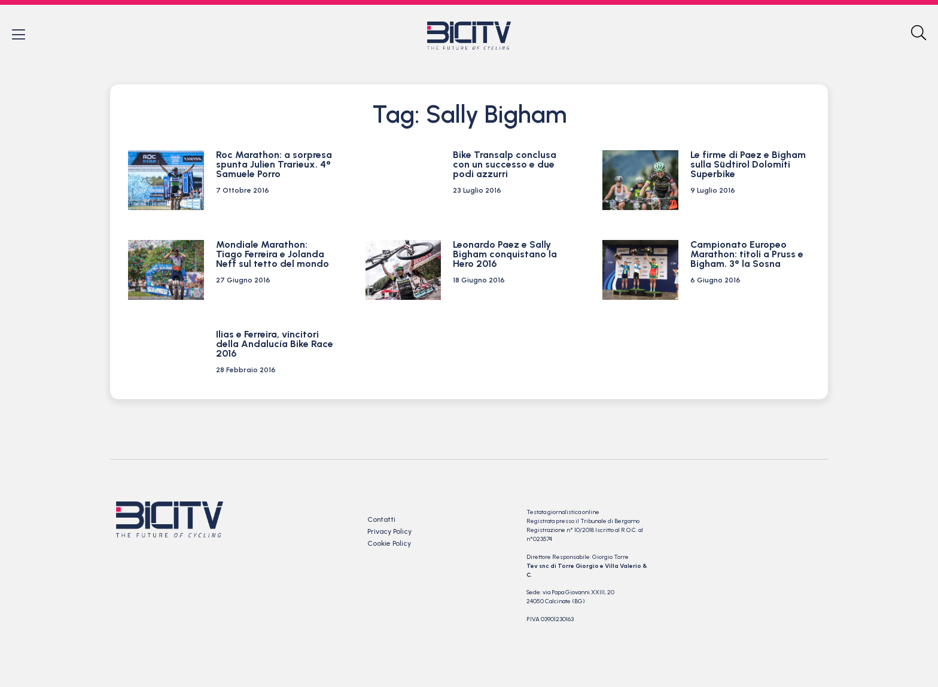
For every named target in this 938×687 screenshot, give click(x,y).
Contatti (381, 520)
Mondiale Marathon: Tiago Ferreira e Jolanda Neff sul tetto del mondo (272, 255)
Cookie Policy (389, 544)
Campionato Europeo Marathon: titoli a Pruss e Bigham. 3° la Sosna (746, 255)
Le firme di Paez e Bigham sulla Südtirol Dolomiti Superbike (748, 165)
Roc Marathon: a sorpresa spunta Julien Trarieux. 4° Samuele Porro (274, 165)
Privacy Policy (389, 532)
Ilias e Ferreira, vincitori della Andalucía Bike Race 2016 (274, 345)
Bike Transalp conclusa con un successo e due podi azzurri (504, 165)
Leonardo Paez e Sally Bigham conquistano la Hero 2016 (505, 255)
